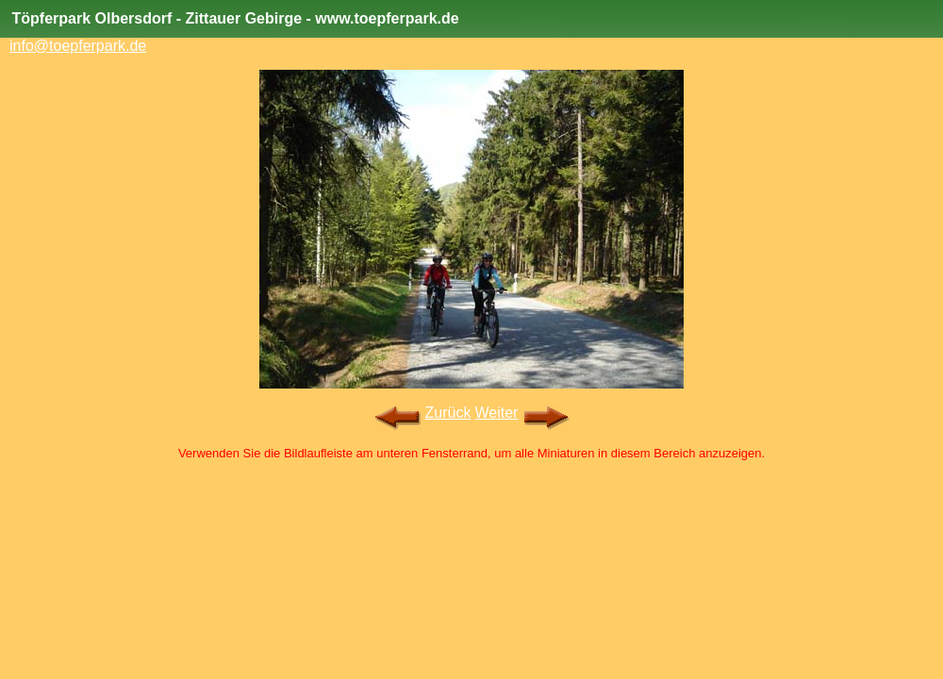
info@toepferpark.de (77, 46)
